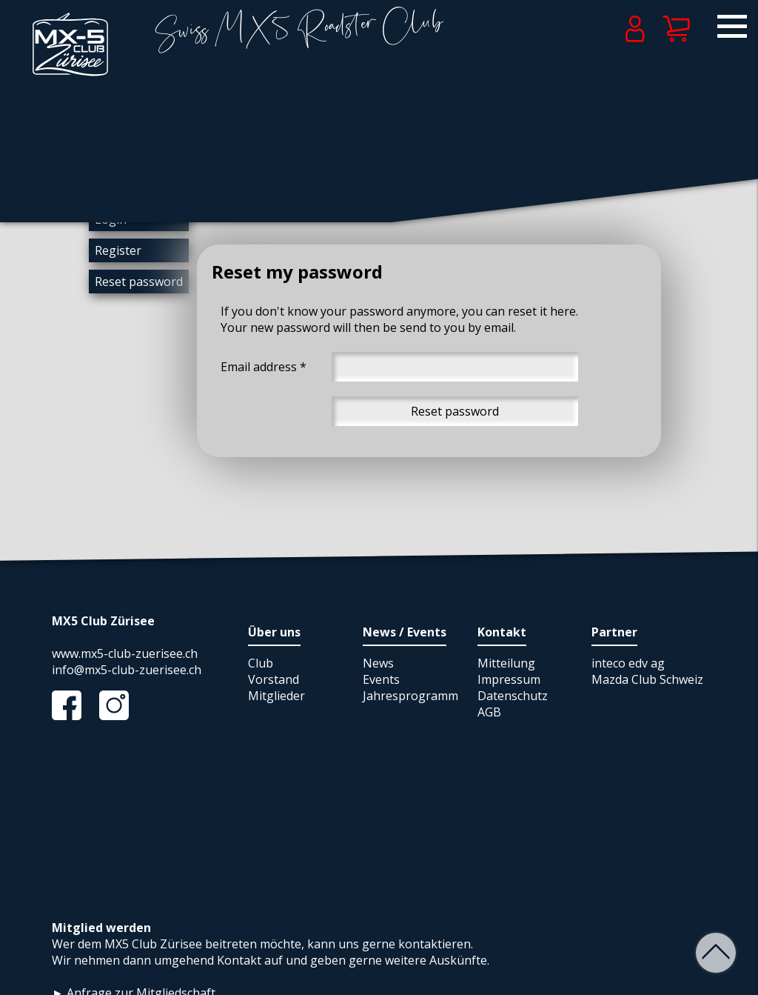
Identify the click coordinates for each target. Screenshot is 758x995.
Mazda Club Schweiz (647, 679)
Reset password (139, 281)
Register (118, 250)
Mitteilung (506, 663)
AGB (489, 712)
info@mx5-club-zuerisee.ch (126, 670)
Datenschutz (512, 696)
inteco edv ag (628, 663)
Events (381, 679)
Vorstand (273, 679)
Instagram (121, 705)
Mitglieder (276, 696)
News (378, 663)
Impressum (508, 679)
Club (260, 663)
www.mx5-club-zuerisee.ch (125, 653)
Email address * (263, 367)
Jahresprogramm (410, 696)
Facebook (74, 705)
